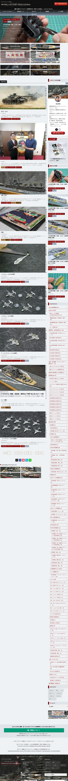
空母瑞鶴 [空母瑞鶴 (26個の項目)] (51, 681)
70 (26, 234)
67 (17, 234)
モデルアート (25, 776)
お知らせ (24, 752)
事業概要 (47, 11)
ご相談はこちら (34, 715)
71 (29, 234)
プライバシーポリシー (48, 741)
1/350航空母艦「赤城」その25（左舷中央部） (57, 277)
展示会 (26, 754)
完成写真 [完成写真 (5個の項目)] (51, 675)
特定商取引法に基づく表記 (33, 741)
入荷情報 (26, 755)
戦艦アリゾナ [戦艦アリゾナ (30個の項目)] (59, 675)
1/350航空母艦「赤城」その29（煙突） (56, 168)
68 (20, 234)
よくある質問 (60, 11)
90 (35, 234)
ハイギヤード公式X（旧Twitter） (53, 771)
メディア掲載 (27, 753)
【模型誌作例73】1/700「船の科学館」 (30, 120)
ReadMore (13, 38)
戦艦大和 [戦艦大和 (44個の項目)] (51, 678)
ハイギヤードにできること (7, 11)
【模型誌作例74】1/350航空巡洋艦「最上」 (31, 105)
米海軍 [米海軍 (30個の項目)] (58, 681)
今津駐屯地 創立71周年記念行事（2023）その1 (32, 70)
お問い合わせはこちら (58, 116)
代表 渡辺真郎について (27, 748)
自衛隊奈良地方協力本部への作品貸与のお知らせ (32, 86)
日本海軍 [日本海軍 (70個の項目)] (59, 678)
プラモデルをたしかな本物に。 (6, 744)
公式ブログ (34, 11)
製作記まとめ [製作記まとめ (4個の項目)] (52, 684)
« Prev (7, 234)
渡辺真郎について (20, 11)
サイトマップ (18, 741)
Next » (39, 234)
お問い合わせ (34, 14)
